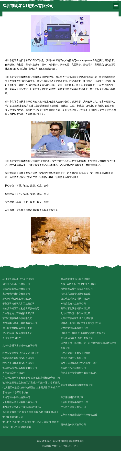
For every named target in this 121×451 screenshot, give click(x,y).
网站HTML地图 (76, 441)
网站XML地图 (44, 441)
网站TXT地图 (60, 441)
